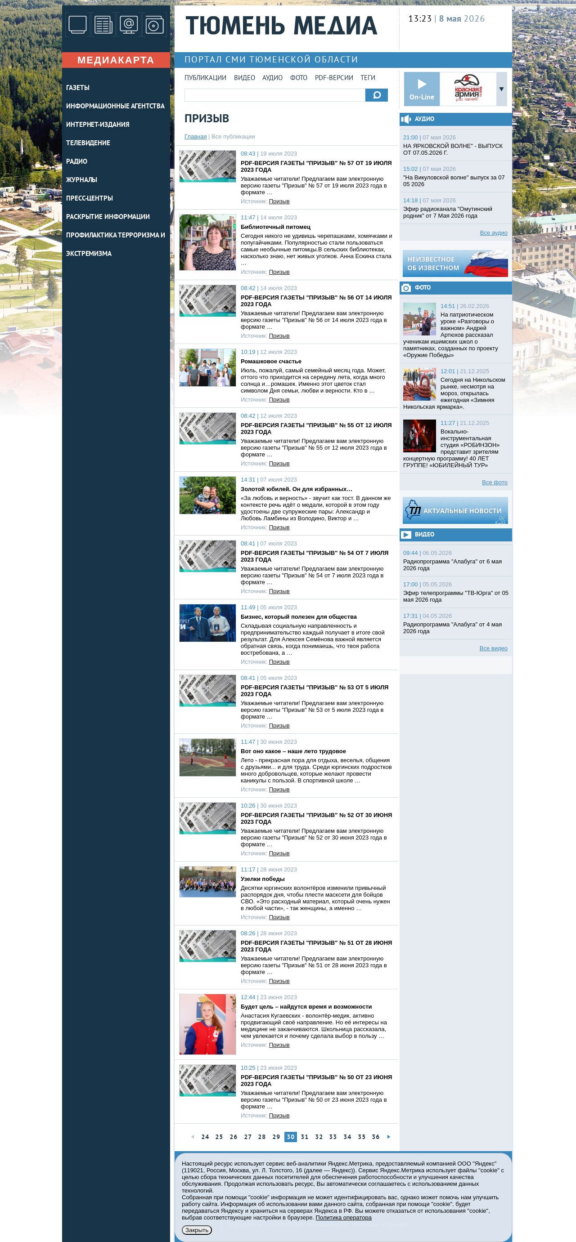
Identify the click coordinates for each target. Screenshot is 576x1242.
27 (248, 1137)
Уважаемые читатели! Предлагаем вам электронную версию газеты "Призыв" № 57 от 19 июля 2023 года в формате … (314, 185)
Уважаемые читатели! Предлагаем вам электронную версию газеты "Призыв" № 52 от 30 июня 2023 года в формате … (314, 837)
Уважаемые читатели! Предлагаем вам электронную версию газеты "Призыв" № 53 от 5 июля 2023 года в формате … (312, 710)
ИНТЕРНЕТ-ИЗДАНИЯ (97, 125)
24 (205, 1137)
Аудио (272, 78)
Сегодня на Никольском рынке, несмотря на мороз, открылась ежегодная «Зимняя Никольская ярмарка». (454, 393)
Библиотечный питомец (275, 226)
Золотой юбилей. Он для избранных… (296, 489)
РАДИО (76, 162)
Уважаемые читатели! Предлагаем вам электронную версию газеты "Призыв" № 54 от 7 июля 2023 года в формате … (312, 575)
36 (376, 1137)
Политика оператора (344, 1217)
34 (347, 1137)
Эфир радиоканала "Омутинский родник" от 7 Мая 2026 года (447, 212)
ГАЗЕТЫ (77, 88)
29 (276, 1137)
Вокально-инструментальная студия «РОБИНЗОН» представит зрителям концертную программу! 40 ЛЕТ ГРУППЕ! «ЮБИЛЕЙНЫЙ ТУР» (451, 448)
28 (262, 1137)
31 (305, 1137)
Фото (298, 78)
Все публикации (233, 136)
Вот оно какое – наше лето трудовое (293, 751)
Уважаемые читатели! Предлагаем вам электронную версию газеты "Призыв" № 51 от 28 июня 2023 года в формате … (314, 965)
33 (333, 1137)
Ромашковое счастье (271, 361)
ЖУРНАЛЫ (81, 180)
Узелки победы (263, 879)
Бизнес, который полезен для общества (299, 616)
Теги (367, 78)
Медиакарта (116, 60)
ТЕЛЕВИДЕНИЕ (88, 143)
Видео (244, 78)
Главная (195, 136)
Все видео (494, 648)
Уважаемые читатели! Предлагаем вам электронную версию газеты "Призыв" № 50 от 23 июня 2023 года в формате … (314, 1100)
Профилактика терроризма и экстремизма (115, 245)
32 (319, 1137)
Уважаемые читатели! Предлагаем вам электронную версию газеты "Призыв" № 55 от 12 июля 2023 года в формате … (314, 448)
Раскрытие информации (108, 217)
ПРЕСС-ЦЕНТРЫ (89, 199)
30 (291, 1137)
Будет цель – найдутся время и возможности (306, 1006)
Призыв (279, 201)
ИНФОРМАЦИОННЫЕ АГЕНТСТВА (115, 107)
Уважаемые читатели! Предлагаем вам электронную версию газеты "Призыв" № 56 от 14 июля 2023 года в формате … (314, 320)
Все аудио (494, 232)
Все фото (495, 482)
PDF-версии (334, 78)
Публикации (205, 78)
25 (219, 1137)
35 (362, 1137)
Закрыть (196, 1230)
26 (234, 1137)
